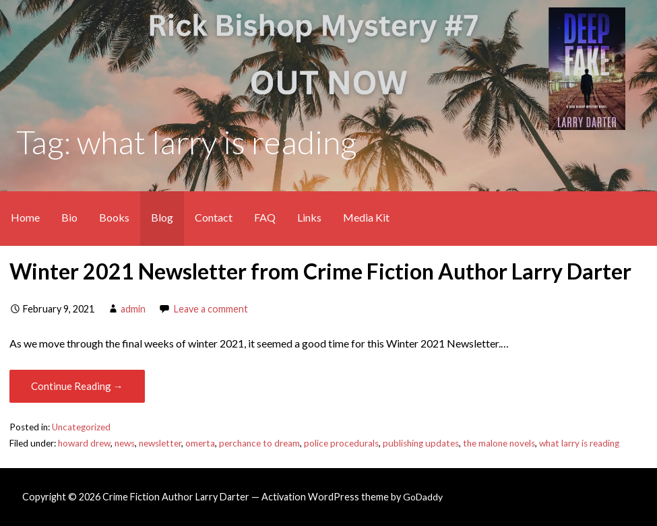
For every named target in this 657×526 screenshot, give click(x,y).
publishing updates (421, 443)
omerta (200, 443)
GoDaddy (423, 496)
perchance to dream (259, 443)
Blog (162, 217)
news (125, 443)
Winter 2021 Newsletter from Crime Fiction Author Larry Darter (320, 271)
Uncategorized (81, 427)
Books (114, 217)
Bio (69, 217)
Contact (213, 217)
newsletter (160, 443)
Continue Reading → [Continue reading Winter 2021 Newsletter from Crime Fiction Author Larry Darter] (77, 386)
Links (309, 217)
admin (133, 309)
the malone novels (499, 443)
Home (25, 217)
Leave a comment (211, 309)
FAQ (265, 217)
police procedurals (341, 443)
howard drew (84, 443)
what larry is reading (579, 443)
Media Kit (366, 217)
